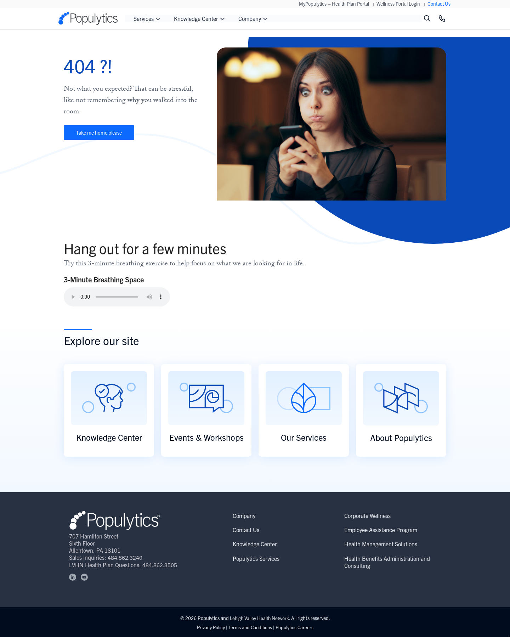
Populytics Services (256, 558)
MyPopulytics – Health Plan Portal (334, 3)
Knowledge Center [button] (199, 18)
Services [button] (147, 18)
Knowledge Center (255, 543)
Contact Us (438, 3)
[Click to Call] (442, 19)
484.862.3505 (160, 564)
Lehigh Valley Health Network (259, 618)
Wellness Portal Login (398, 3)
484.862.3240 (125, 557)
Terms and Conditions (250, 627)
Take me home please (108, 133)
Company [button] (253, 18)
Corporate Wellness (367, 515)
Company (244, 515)
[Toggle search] (427, 19)
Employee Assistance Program (380, 529)
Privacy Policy (208, 627)
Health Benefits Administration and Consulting (387, 562)
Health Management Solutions (380, 543)
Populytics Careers (296, 627)
